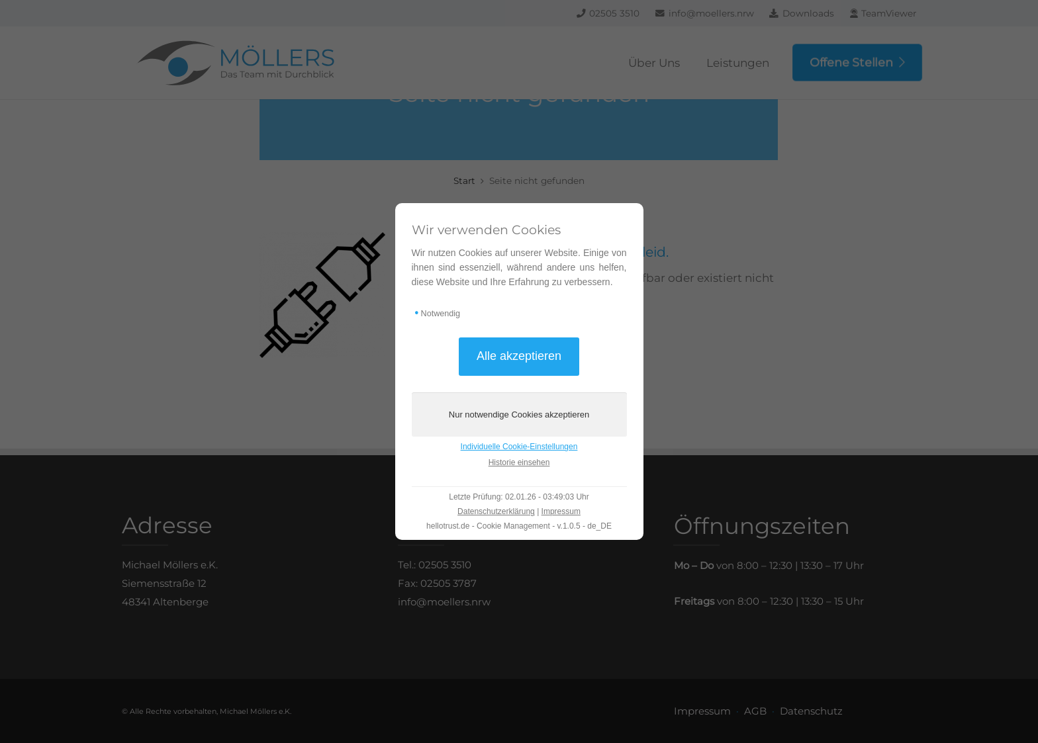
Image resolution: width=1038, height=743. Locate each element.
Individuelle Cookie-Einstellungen (519, 446)
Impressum (561, 511)
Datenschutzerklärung (496, 511)
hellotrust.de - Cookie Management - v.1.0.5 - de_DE (519, 526)
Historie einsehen (519, 462)
